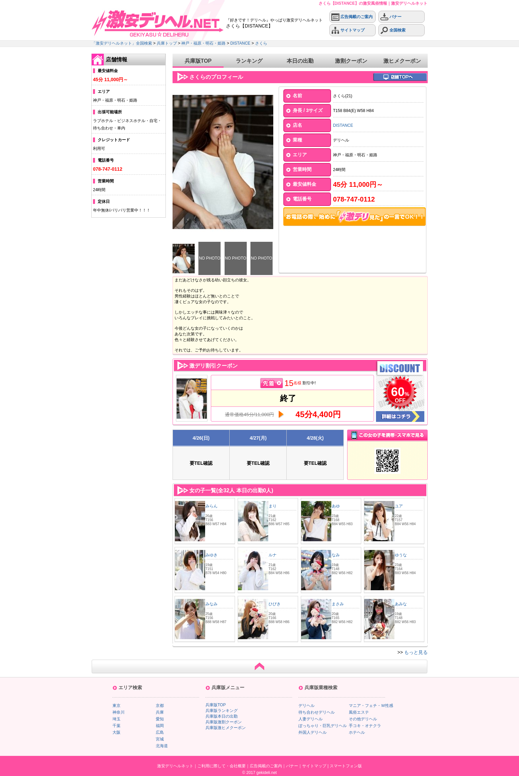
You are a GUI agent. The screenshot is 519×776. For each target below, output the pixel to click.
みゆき (211, 555)
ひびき (275, 604)
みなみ (211, 604)
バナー (391, 17)
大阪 (116, 732)
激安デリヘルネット (175, 766)
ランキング (249, 61)
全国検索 (393, 30)
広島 (160, 732)
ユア (399, 506)
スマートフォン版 (346, 766)
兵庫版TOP (198, 61)
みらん (211, 506)
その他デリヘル (363, 719)
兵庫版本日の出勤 (221, 716)
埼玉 (116, 719)
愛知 (160, 719)
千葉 (116, 725)
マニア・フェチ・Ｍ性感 (371, 705)
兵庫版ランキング (221, 710)
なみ (336, 555)
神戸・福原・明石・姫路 (203, 43)
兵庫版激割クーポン (223, 722)
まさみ (338, 604)
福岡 (160, 725)
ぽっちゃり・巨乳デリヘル (322, 725)
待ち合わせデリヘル (316, 712)
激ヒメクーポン (402, 61)
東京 (116, 705)
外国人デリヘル (312, 732)
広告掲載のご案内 (352, 17)
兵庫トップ (167, 43)
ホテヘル (357, 732)
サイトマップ (348, 30)
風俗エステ (359, 712)
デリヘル (306, 705)
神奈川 (118, 712)
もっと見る (416, 652)
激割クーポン (351, 61)
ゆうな (401, 555)
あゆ (338, 506)
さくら (261, 43)
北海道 (162, 745)
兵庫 (160, 712)
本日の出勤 (300, 61)
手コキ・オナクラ (365, 725)
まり (273, 506)
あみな (401, 604)
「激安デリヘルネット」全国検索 (122, 43)
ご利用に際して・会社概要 (221, 766)
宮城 (160, 739)
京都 (160, 705)
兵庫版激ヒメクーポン (225, 727)
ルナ (273, 555)
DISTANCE (240, 43)
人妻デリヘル (310, 719)
